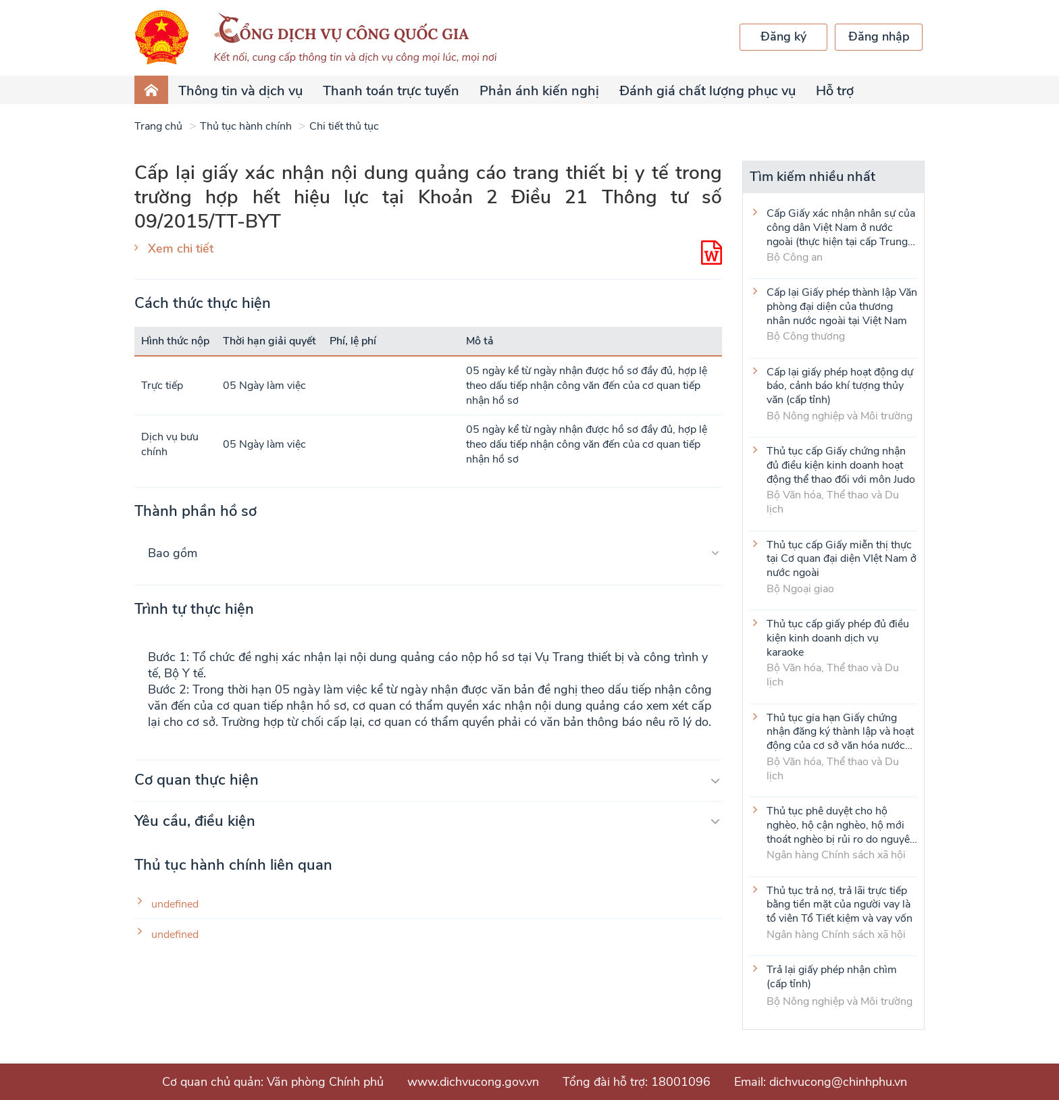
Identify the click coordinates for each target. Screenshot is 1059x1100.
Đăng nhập (879, 36)
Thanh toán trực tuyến (391, 91)
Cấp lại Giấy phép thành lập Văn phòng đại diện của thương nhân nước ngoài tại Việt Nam (842, 306)
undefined (175, 904)
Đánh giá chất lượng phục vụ (707, 91)
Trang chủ (158, 126)
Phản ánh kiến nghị (539, 91)
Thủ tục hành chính (246, 126)
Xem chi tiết (180, 248)
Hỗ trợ (835, 91)
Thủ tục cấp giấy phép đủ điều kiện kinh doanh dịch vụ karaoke (838, 637)
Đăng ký (783, 36)
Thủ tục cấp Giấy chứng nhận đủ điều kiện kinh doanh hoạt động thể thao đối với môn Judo (841, 464)
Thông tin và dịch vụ (240, 91)
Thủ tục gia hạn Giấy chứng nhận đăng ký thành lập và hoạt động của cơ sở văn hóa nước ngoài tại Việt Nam (840, 731)
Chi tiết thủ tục (344, 126)
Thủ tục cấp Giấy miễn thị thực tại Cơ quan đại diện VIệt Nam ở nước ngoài (841, 558)
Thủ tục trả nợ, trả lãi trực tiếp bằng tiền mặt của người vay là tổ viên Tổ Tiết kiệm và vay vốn (839, 904)
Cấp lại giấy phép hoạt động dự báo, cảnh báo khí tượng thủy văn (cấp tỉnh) (840, 385)
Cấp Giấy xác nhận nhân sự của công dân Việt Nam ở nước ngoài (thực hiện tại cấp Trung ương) (841, 227)
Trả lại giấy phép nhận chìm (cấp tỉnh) (832, 977)
